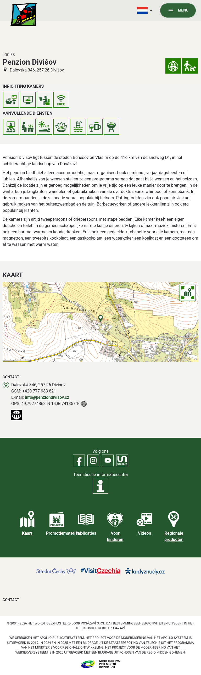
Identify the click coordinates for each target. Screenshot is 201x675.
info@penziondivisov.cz (47, 397)
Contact (11, 600)
